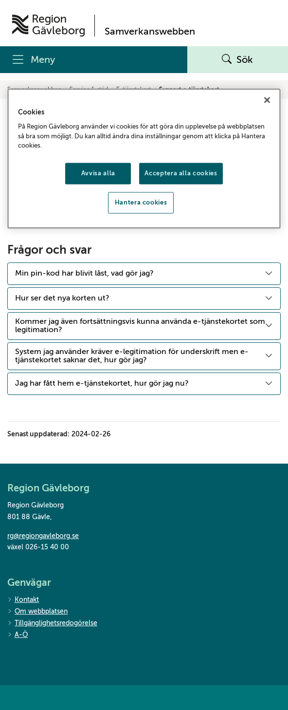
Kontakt (23, 600)
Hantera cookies (141, 202)
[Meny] (93, 59)
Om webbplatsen (37, 612)
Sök (237, 60)
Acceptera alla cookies (180, 173)
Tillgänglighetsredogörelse (52, 623)
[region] (144, 158)
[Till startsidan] (48, 26)
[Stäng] (267, 100)
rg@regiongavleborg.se (43, 536)
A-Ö (17, 635)
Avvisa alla (98, 173)
